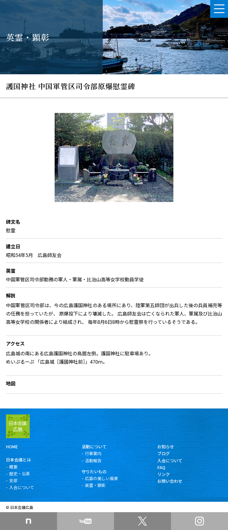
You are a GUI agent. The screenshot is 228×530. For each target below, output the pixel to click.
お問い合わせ (169, 481)
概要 (13, 467)
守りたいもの (94, 471)
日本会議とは (18, 459)
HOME (12, 446)
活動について (94, 446)
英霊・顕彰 (95, 485)
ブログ (163, 453)
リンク (163, 474)
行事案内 (93, 453)
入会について (21, 487)
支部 (13, 480)
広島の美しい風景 (101, 478)
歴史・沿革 (19, 474)
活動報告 (93, 460)
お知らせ (165, 446)
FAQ (161, 467)
